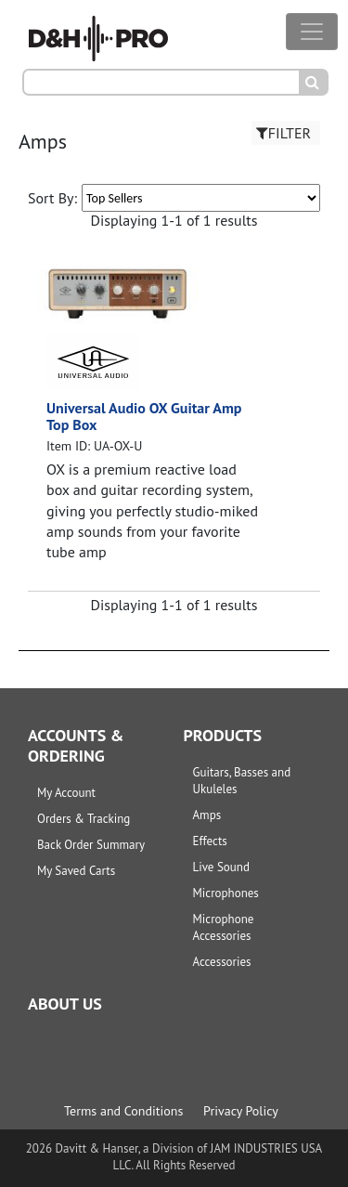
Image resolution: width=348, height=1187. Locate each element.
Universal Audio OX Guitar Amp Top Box (144, 416)
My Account (66, 793)
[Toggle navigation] (312, 31)
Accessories (222, 962)
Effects (210, 841)
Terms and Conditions (123, 1110)
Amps (207, 815)
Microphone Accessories (223, 927)
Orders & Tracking (83, 819)
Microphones (226, 893)
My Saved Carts (76, 871)
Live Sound (221, 867)
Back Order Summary (91, 845)
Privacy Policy (240, 1110)
